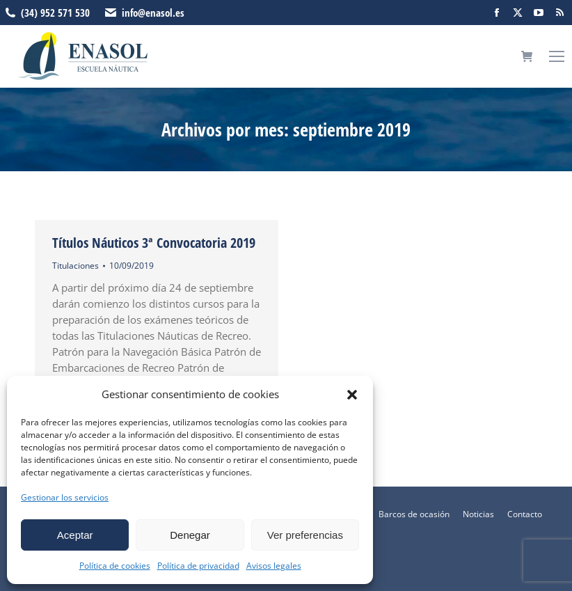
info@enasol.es (153, 12)
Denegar (190, 535)
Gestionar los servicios (65, 497)
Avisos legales (273, 566)
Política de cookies (114, 566)
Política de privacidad (198, 566)
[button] (352, 395)
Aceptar (75, 535)
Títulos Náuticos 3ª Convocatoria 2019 (153, 242)
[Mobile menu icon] (556, 56)
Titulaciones (75, 265)
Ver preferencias (305, 535)
